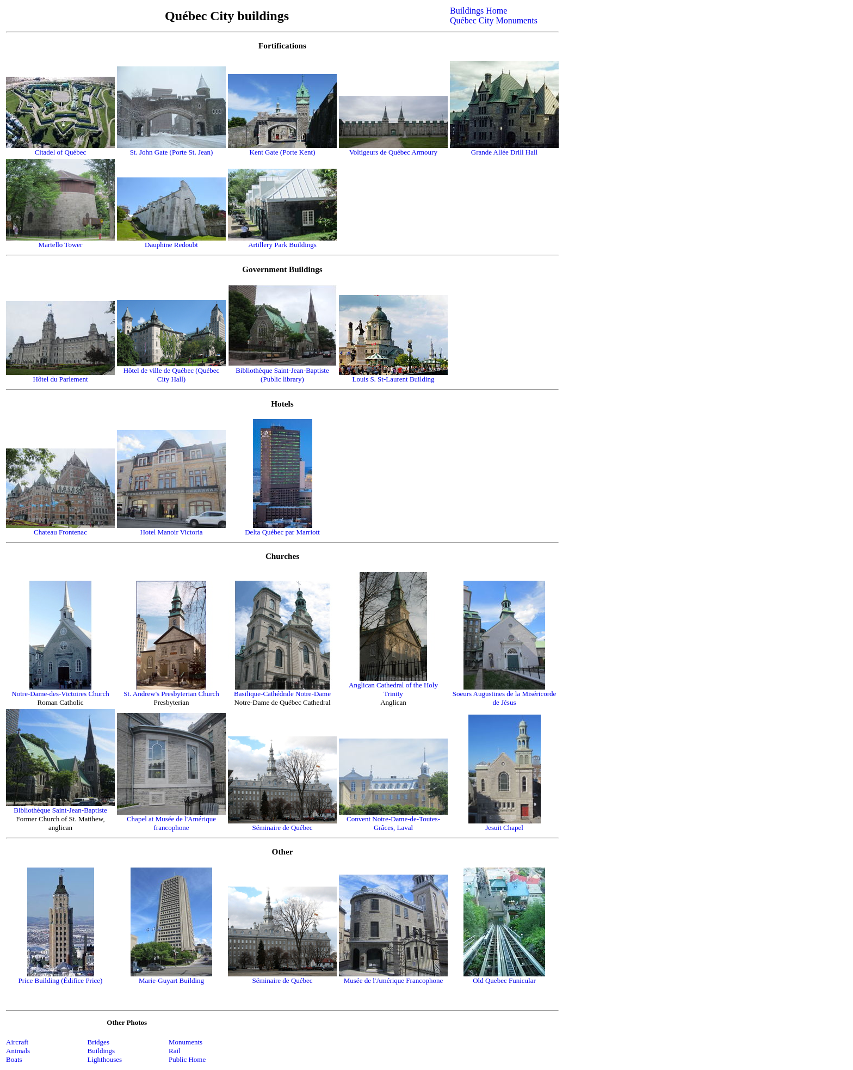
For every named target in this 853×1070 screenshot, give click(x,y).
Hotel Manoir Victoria (171, 532)
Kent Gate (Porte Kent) (283, 152)
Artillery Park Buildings (282, 245)
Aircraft (17, 1042)
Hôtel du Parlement (60, 379)
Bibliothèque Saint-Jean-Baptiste (60, 810)
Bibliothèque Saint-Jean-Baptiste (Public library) (282, 374)
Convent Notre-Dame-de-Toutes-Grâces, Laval (393, 823)
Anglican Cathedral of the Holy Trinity (393, 689)
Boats (14, 1059)
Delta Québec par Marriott (282, 532)
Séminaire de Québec (282, 827)
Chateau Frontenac (60, 532)
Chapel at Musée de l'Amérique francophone (171, 823)
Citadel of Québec (60, 152)
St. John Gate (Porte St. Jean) (171, 152)
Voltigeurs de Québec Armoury (393, 152)
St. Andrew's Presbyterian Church (171, 694)
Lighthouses (105, 1059)
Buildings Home (478, 10)
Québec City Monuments (493, 20)
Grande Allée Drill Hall (504, 152)
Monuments (185, 1042)
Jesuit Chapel (504, 827)
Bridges (98, 1042)
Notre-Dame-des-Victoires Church (60, 694)
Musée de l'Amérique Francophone (393, 980)
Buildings (101, 1051)
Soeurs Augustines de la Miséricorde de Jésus (505, 698)
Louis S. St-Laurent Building (394, 379)
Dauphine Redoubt (171, 245)
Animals (18, 1051)
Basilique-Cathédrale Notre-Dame (282, 694)
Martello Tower (61, 245)
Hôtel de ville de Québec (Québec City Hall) (171, 374)
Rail (175, 1051)
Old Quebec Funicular (504, 980)
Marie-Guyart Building (171, 980)
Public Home (187, 1059)
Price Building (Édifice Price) (60, 980)
